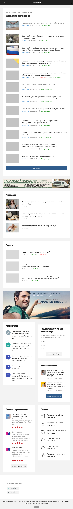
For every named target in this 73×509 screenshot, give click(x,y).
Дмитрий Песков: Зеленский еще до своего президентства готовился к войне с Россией (39, 145)
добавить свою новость (54, 396)
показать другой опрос (54, 354)
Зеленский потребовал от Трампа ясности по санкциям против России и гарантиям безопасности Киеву (43, 49)
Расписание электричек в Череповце (56, 455)
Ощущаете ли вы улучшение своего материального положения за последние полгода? (42, 265)
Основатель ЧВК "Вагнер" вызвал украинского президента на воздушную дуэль (40, 122)
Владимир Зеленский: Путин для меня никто (39, 156)
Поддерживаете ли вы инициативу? (36, 252)
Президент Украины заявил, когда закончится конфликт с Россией (44, 134)
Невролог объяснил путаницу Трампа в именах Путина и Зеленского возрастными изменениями (44, 62)
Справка (44, 409)
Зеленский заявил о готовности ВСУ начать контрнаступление (39, 86)
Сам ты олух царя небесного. (18, 367)
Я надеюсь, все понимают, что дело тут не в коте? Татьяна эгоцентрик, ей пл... (21, 347)
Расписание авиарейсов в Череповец (56, 432)
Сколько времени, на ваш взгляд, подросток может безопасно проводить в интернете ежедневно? (42, 277)
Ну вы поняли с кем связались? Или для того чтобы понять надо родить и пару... (22, 377)
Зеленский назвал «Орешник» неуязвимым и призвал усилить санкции (42, 37)
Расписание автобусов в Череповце (55, 416)
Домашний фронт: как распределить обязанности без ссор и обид (43, 203)
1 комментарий (42, 254)
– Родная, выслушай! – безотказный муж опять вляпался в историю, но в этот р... (56, 385)
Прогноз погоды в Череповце (53, 439)
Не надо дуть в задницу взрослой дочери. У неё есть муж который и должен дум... (22, 334)
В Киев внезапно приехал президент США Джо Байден (43, 109)
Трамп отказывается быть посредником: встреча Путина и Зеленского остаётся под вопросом (44, 74)
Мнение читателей (49, 365)
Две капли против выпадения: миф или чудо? (39, 226)
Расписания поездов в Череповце (55, 424)
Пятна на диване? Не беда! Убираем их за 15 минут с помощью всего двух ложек (43, 215)
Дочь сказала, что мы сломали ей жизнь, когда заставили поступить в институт (56, 373)
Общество (25, 40)
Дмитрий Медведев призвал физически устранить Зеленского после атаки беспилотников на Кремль (41, 98)
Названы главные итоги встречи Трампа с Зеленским (43, 23)
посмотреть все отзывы (19, 466)
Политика (25, 25)
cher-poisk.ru (36, 3)
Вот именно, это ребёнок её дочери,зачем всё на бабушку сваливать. (22, 358)
